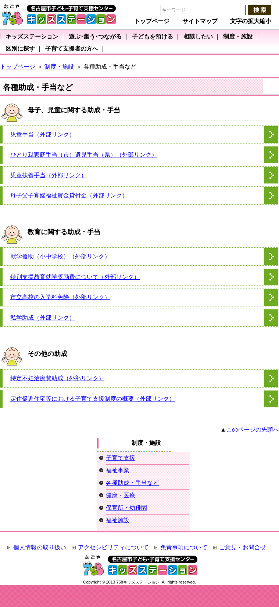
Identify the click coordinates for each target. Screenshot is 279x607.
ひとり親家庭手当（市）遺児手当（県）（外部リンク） (83, 155)
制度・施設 (59, 66)
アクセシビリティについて (113, 547)
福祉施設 (117, 520)
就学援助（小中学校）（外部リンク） (60, 256)
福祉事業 (117, 470)
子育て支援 (120, 458)
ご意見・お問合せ (242, 547)
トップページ (151, 21)
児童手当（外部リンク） (42, 134)
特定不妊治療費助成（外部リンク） (57, 378)
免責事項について (183, 547)
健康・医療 (120, 495)
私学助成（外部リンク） (42, 318)
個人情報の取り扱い (39, 547)
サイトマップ (200, 21)
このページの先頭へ (252, 429)
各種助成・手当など (132, 483)
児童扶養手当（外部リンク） (48, 175)
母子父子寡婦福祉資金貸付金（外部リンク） (69, 195)
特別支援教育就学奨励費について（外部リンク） (75, 277)
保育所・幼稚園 (126, 508)
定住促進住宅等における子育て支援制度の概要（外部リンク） (92, 399)
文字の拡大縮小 (250, 21)
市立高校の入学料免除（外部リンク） (60, 297)
